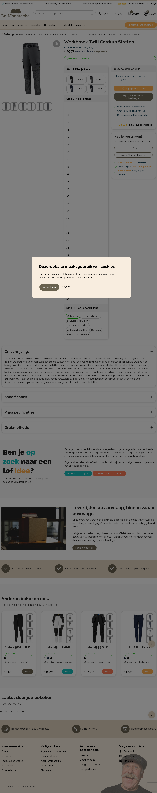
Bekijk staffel (101, 51)
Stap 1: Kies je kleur (78, 69)
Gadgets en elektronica (92, 764)
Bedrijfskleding (87, 759)
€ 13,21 (8, 671)
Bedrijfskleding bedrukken (38, 34)
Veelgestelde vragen (12, 761)
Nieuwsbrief (7, 756)
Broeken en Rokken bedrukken (70, 34)
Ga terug (9, 34)
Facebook (126, 751)
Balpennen (85, 755)
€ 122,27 (89, 671)
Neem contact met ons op (109, 473)
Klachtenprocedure (51, 761)
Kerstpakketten (88, 769)
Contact (5, 751)
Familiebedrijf (8, 765)
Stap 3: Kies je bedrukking (82, 307)
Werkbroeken (96, 34)
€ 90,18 (48, 671)
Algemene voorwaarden (53, 751)
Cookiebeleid (47, 765)
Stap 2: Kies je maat (78, 98)
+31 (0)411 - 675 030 (113, 13)
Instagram (127, 756)
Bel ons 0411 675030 (78, 473)
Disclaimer (46, 770)
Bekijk (28, 671)
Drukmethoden (9, 770)
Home (19, 34)
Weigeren (66, 286)
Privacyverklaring (49, 756)
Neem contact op (84, 547)
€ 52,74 (128, 671)
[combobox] (61, 13)
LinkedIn (126, 760)
